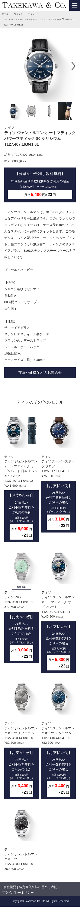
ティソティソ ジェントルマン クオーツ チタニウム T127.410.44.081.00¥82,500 (21, 739)
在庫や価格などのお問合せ (40, 372)
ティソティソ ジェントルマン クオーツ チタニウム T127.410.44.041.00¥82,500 (58, 739)
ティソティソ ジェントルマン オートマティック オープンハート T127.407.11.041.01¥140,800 (58, 611)
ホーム (5, 14)
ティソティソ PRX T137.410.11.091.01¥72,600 (21, 606)
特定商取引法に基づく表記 (38, 887)
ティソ (31, 14)
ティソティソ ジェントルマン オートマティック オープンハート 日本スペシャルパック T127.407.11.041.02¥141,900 (21, 477)
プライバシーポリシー (18, 892)
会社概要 (9, 887)
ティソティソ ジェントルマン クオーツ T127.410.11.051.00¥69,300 (21, 838)
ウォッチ (18, 14)
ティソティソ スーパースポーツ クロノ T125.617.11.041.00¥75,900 (58, 473)
